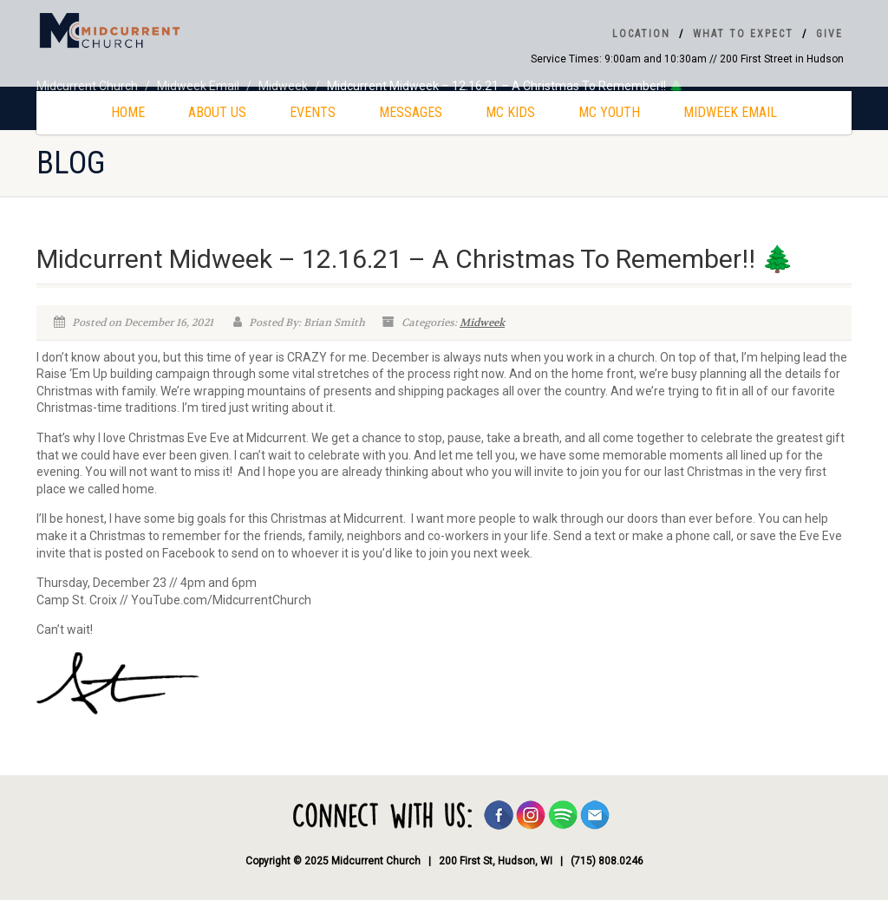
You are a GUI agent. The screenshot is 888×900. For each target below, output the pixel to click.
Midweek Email (730, 112)
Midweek (482, 322)
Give (829, 34)
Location (641, 34)
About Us (217, 112)
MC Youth (609, 112)
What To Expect (743, 34)
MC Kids (510, 112)
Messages (410, 112)
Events (313, 112)
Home (128, 112)
